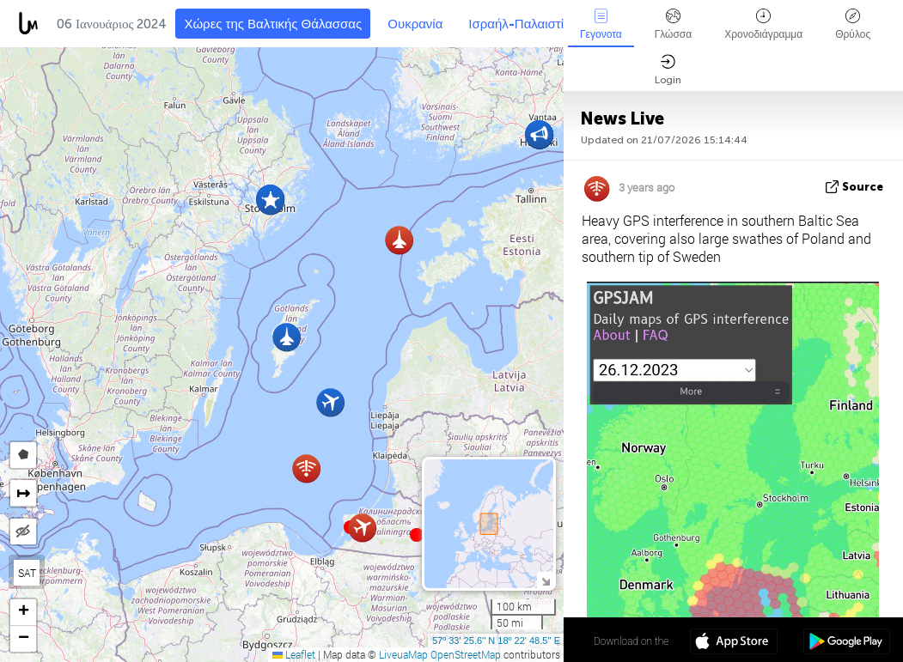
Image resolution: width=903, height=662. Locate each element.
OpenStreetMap (465, 654)
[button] (417, 535)
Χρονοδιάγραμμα (763, 24)
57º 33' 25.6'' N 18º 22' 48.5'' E (496, 640)
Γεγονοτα (601, 24)
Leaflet (293, 654)
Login (668, 70)
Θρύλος (852, 24)
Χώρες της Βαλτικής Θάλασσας (273, 24)
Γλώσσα (674, 24)
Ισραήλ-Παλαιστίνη (522, 24)
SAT (27, 573)
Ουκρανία (414, 24)
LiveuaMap (403, 654)
